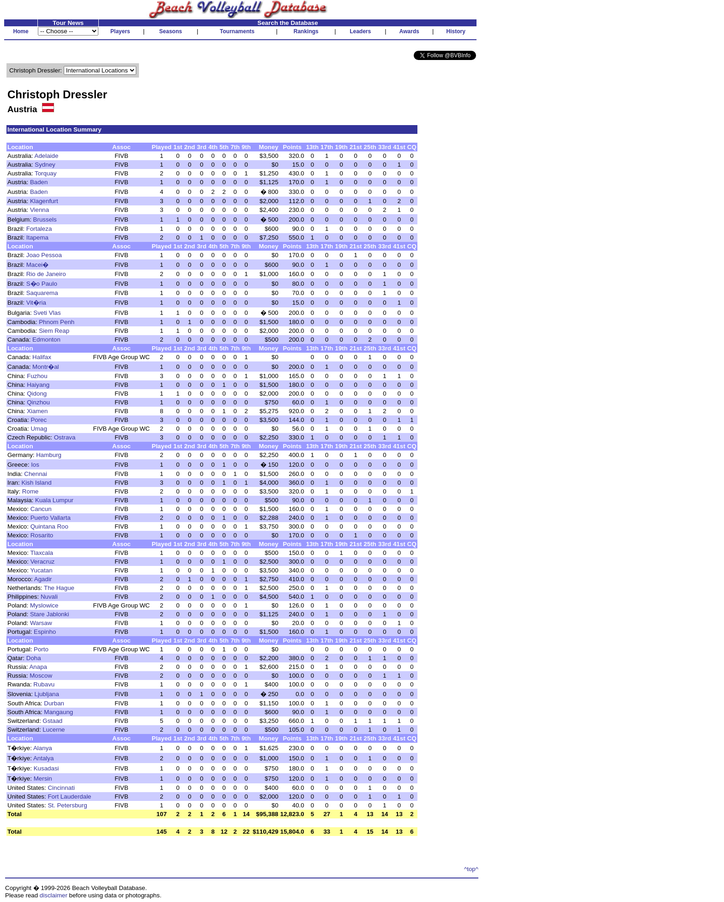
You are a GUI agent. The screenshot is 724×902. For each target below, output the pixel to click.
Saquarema (42, 292)
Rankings (306, 31)
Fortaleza (39, 228)
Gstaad (52, 720)
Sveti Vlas (46, 312)
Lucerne (53, 729)
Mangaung (58, 712)
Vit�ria (36, 302)
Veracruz (42, 561)
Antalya (43, 758)
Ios (35, 464)
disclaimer (53, 895)
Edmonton (46, 339)
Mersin (43, 778)
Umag (38, 428)
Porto (41, 649)
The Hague (59, 587)
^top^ (471, 869)
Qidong (37, 393)
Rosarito (42, 535)
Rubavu (43, 684)
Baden (39, 182)
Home (20, 31)
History (455, 31)
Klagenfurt (44, 201)
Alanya (42, 748)
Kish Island (36, 482)
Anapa (38, 666)
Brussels (45, 219)
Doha (33, 658)
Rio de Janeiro (46, 274)
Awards (409, 31)
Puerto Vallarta (50, 517)
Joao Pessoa (44, 255)
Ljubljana (47, 694)
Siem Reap (54, 330)
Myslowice (44, 605)
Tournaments (237, 31)
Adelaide (47, 155)
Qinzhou (38, 402)
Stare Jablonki (49, 614)
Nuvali (49, 596)
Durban (54, 703)
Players (120, 31)
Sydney (45, 164)
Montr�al (45, 366)
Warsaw (41, 622)
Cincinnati (61, 787)
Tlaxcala (41, 552)
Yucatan (41, 570)
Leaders (360, 31)
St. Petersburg (67, 805)
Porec (38, 419)
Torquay (45, 173)
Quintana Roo (49, 526)
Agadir (43, 579)
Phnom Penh (56, 322)
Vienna (39, 209)
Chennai (35, 473)
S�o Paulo (41, 283)
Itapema (37, 237)
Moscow (41, 675)
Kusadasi (46, 768)
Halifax (41, 357)
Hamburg (48, 454)
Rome (30, 491)
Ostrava (65, 437)
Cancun (41, 508)
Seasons (170, 31)
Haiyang (38, 384)
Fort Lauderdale (69, 796)
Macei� (37, 264)
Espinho (45, 631)
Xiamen (37, 411)
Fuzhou (37, 376)
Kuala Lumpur (54, 500)
